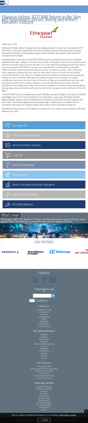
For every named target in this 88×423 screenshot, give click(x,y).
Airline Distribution (44, 371)
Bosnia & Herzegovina (44, 344)
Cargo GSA (44, 373)
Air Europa (44, 396)
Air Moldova (44, 400)
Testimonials (44, 317)
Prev (1, 241)
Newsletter (44, 324)
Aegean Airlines (44, 386)
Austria (44, 337)
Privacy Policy (44, 326)
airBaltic (44, 391)
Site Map (44, 321)
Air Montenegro (44, 403)
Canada (44, 353)
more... (44, 358)
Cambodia (44, 351)
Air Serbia (44, 407)
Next (86, 241)
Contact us (42, 300)
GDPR (44, 319)
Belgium (44, 341)
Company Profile (44, 310)
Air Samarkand (44, 405)
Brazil (44, 346)
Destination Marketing (44, 376)
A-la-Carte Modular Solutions (44, 369)
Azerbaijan (44, 339)
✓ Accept (44, 420)
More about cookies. (68, 415)
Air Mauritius (44, 398)
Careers (44, 314)
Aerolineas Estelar (44, 389)
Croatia (44, 355)
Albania (44, 334)
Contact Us (44, 312)
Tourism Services (44, 378)
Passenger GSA (44, 366)
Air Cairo (44, 393)
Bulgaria (44, 348)
